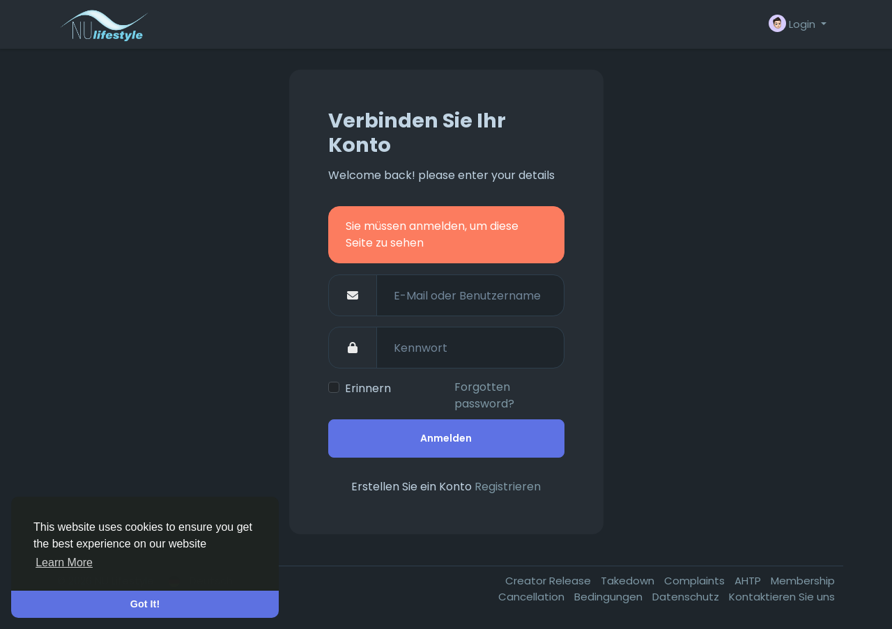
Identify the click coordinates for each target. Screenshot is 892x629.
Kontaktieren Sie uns (782, 596)
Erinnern (368, 388)
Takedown (629, 580)
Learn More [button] (64, 562)
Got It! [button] (145, 603)
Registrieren (508, 487)
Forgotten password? (484, 395)
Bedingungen (609, 596)
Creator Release (549, 580)
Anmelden (446, 438)
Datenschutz (687, 596)
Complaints (696, 580)
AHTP (749, 580)
